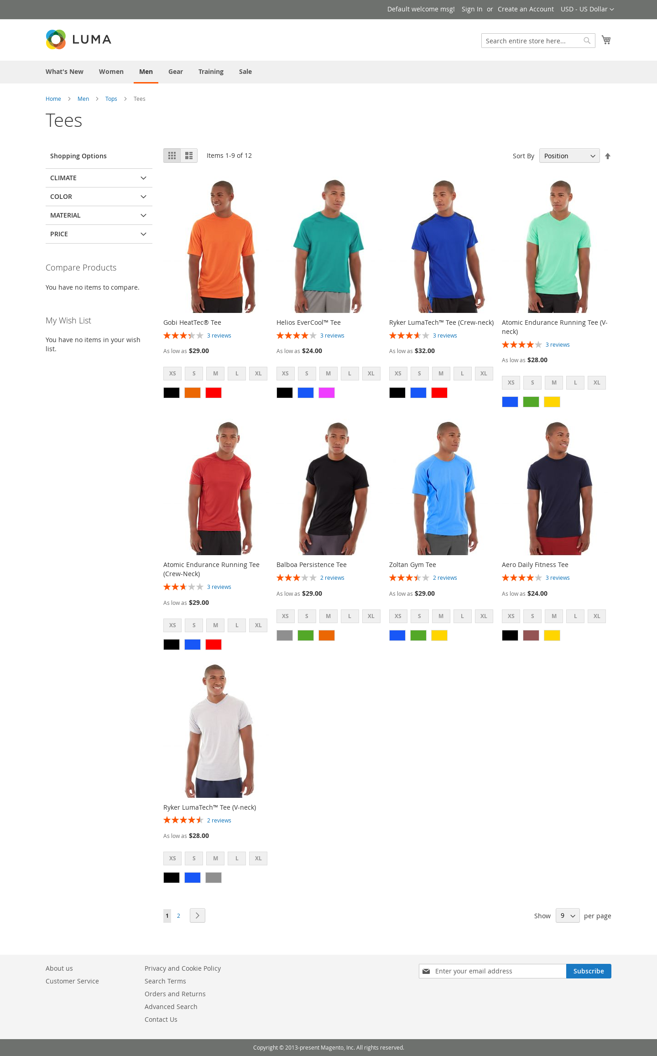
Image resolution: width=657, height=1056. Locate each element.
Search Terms (165, 981)
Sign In (472, 9)
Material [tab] (65, 215)
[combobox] (538, 40)
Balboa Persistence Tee (311, 564)
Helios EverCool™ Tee (308, 322)
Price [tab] (59, 233)
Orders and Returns (175, 993)
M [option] (215, 373)
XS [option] (172, 373)
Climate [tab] (63, 177)
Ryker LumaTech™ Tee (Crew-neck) (441, 322)
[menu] (328, 72)
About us (59, 968)
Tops (111, 98)
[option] (171, 392)
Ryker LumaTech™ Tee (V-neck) (209, 807)
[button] (587, 10)
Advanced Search (171, 1006)
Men (83, 98)
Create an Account (526, 9)
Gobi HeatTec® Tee (192, 322)
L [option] (237, 373)
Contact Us (161, 1019)
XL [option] (258, 373)
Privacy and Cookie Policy (183, 968)
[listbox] (218, 375)
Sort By (523, 155)
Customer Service (72, 981)
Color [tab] (61, 196)
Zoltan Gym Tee (412, 564)
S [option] (194, 373)
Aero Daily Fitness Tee (535, 564)
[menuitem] (64, 71)
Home (53, 98)
